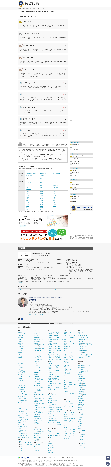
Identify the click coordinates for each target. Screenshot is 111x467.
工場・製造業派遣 (68, 356)
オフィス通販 (37, 416)
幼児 (50, 396)
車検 (35, 392)
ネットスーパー (37, 350)
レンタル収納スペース (40, 359)
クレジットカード (22, 387)
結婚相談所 (67, 416)
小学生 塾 (50, 374)
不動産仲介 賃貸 (22, 421)
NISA (19, 365)
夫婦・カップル (43, 182)
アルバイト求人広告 (69, 375)
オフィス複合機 (37, 418)
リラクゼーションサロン (54, 433)
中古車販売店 (37, 378)
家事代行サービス (38, 337)
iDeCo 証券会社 (21, 372)
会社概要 (32, 457)
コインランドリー (38, 341)
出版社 (36, 409)
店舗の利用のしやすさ (31, 173)
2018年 (45, 290)
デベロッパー (22, 450)
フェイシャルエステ (69, 403)
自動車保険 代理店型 (83, 367)
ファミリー (55, 182)
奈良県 (27, 204)
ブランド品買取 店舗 (39, 413)
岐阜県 (41, 198)
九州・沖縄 (28, 189)
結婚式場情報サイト (69, 420)
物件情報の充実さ (43, 173)
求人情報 (71, 457)
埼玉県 (27, 195)
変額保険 (80, 407)
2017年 (50, 290)
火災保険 (20, 345)
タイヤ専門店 (51, 452)
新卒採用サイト (68, 365)
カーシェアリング (38, 367)
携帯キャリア (81, 332)
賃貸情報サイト (21, 422)
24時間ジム (51, 432)
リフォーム (20, 428)
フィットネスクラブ (53, 430)
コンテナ (37, 361)
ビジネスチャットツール (70, 384)
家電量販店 (50, 443)
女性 (41, 178)
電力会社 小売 (37, 422)
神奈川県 (28, 197)
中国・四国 (55, 187)
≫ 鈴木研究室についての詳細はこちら (38, 314)
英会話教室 (50, 398)
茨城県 (54, 193)
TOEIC (50, 407)
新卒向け (67, 395)
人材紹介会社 (67, 370)
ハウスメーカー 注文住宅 (23, 437)
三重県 (41, 200)
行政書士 (51, 409)
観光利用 (37, 450)
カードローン (21, 383)
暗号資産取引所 (21, 396)
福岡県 (41, 207)
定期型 (84, 383)
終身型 (80, 383)
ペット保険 (20, 348)
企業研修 (66, 388)
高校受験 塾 (51, 345)
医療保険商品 (81, 382)
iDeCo (79, 421)
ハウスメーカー (22, 448)
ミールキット (37, 346)
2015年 (59, 290)
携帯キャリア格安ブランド (84, 334)
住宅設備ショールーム (23, 426)
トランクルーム (37, 357)
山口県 (27, 206)
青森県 (41, 191)
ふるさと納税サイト (38, 356)
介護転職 (66, 348)
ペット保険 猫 (81, 380)
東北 (27, 185)
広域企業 (81, 348)
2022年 (28, 290)
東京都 (54, 195)
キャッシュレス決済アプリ (24, 395)
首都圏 (20, 417)
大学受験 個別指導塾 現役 (54, 335)
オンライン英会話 (52, 400)
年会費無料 (21, 389)
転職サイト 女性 (68, 341)
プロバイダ (80, 341)
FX (18, 382)
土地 (31, 409)
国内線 (36, 439)
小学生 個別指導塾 (52, 378)
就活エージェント (68, 332)
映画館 (65, 427)
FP (50, 404)
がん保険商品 (81, 393)
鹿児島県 (42, 209)
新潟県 (41, 197)
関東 (41, 185)
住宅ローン (20, 380)
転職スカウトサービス (69, 343)
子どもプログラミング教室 (54, 424)
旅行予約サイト (37, 429)
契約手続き (42, 175)
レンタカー (36, 368)
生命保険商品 (81, 387)
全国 (73, 435)
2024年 (19, 290)
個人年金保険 (81, 406)
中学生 (55, 383)
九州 (31, 417)
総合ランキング (29, 170)
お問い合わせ (55, 457)
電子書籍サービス (38, 402)
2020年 (37, 290)
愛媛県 (54, 206)
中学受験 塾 (51, 363)
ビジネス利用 (38, 448)
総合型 (36, 405)
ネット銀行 (20, 374)
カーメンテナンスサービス (40, 394)
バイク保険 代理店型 (83, 371)
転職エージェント (68, 345)
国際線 (40, 439)
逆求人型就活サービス (69, 335)
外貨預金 (20, 378)
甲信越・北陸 (56, 185)
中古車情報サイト (38, 376)
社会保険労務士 (57, 407)
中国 (90, 345)
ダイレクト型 (22, 334)
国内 (36, 444)
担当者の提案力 (29, 175)
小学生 (59, 383)
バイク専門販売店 (39, 387)
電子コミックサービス (39, 403)
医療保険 (20, 352)
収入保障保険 (82, 391)
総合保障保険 (81, 404)
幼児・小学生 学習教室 (53, 387)
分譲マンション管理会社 (24, 415)
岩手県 (54, 191)
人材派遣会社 (67, 373)
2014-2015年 (65, 290)
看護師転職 (67, 346)
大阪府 (41, 202)
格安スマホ (86, 339)
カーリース (36, 372)
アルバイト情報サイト (69, 337)
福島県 (41, 193)
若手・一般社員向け (70, 393)
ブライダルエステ (68, 401)
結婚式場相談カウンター (70, 418)
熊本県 (54, 207)
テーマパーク (67, 438)
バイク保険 (20, 337)
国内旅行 (37, 431)
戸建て (27, 409)
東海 (27, 187)
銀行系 (20, 385)
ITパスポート (56, 411)
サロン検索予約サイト (69, 406)
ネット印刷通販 (68, 382)
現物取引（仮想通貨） (24, 398)
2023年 (24, 290)
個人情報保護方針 (48, 457)
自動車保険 (20, 332)
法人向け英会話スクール (54, 422)
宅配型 (36, 363)
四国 (80, 346)
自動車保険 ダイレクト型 (84, 365)
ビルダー (21, 441)
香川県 (41, 206)
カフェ (35, 396)
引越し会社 (36, 365)
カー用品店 (50, 450)
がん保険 (20, 354)
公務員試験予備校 (52, 420)
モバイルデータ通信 (82, 335)
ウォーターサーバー (38, 332)
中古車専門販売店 (39, 379)
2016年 (54, 290)
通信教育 (50, 381)
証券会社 (21, 367)
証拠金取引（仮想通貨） (25, 400)
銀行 (20, 369)
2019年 (41, 290)
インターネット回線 (82, 350)
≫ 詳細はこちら (22, 282)
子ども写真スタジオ (38, 400)
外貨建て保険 (81, 400)
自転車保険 (20, 343)
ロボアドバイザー (22, 402)
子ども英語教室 (52, 395)
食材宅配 (36, 343)
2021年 (32, 290)
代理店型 (21, 335)
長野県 (27, 198)
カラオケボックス (68, 437)
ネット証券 (20, 363)
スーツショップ (52, 448)
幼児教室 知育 (51, 389)
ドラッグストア (52, 445)
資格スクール (51, 413)
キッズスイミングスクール (54, 435)
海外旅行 (42, 431)
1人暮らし (28, 182)
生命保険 (20, 350)
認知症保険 (80, 398)
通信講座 (50, 402)
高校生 (50, 383)
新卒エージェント (68, 367)
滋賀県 (54, 200)
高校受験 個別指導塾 (53, 354)
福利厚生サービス (38, 420)
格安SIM (81, 339)
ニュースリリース (39, 457)
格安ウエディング (68, 414)
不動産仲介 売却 (22, 408)
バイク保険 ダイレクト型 (84, 369)
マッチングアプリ (68, 422)
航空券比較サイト (38, 433)
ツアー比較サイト (38, 440)
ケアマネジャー (58, 409)
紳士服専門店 (51, 447)
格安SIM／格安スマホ (83, 337)
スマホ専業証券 (21, 371)
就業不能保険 (81, 396)
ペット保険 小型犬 (82, 378)
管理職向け (68, 391)
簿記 (53, 406)
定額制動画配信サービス (39, 398)
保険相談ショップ (22, 357)
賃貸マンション (21, 424)
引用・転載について (64, 457)
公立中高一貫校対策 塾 (53, 370)
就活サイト (67, 334)
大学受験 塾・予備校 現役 (54, 332)
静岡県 (54, 198)
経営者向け (68, 390)
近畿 (41, 187)
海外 (39, 444)
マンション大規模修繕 (23, 419)
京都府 (27, 202)
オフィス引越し (37, 414)
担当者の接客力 (56, 173)
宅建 (50, 406)
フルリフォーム (22, 430)
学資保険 (20, 356)
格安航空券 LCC (37, 437)
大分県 (27, 209)
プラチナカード (84, 439)
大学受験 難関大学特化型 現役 (55, 339)
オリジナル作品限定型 (40, 407)
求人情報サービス (68, 359)
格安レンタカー (37, 370)
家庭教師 (50, 385)
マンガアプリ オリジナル (40, 411)
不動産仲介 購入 (22, 411)
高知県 (27, 207)
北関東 (25, 443)
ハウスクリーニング (38, 339)
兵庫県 (54, 202)
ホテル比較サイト (38, 435)
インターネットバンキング (24, 376)
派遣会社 (66, 354)
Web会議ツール (68, 386)
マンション (21, 409)
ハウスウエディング (69, 412)
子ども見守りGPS (38, 424)
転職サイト (67, 339)
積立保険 (80, 409)
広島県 (54, 204)
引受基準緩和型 (82, 385)
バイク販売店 (37, 385)
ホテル (35, 446)
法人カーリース (68, 380)
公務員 (50, 411)
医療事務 (54, 404)
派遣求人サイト (68, 357)
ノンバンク (26, 385)
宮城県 (27, 193)
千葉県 (41, 195)
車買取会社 (36, 374)
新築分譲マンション (22, 433)
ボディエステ (67, 405)
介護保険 (80, 402)
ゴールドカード (22, 393)
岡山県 (41, 204)
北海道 (27, 191)
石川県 (54, 197)
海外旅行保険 (21, 346)
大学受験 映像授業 (52, 343)
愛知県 (27, 200)
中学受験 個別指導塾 (53, 367)
